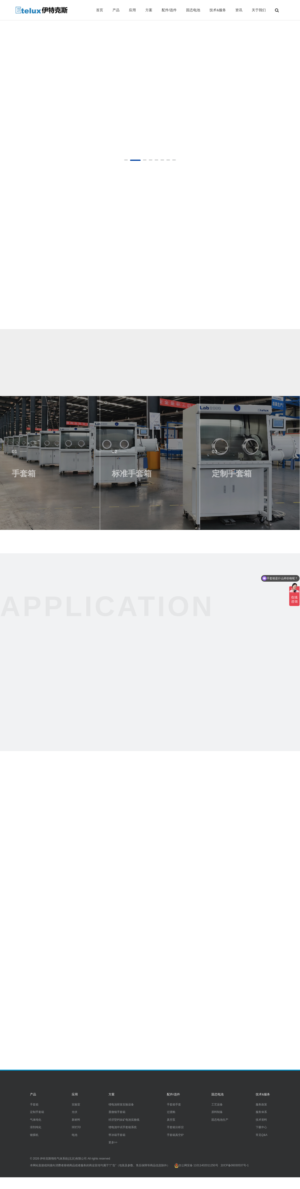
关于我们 (259, 10)
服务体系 (261, 1112)
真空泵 (171, 1119)
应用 (132, 10)
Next (295, 84)
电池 (74, 1135)
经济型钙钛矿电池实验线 (124, 1119)
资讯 (238, 10)
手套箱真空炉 (175, 1135)
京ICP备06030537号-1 (235, 1165)
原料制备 (217, 1112)
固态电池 (193, 10)
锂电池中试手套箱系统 (123, 1127)
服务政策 (261, 1104)
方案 (148, 10)
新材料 (76, 1119)
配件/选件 (169, 10)
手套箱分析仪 (175, 1127)
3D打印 (76, 1127)
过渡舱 (171, 1112)
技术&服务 (218, 10)
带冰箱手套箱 (117, 1135)
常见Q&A (261, 1135)
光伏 (74, 1112)
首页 (99, 10)
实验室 (76, 1104)
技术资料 (261, 1119)
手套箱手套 (174, 1104)
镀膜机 (34, 1135)
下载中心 (261, 1127)
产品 (116, 10)
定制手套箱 (37, 1112)
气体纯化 (35, 1119)
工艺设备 (217, 1104)
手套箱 (34, 1104)
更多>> (113, 1142)
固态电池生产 (219, 1119)
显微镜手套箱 (117, 1112)
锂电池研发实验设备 (121, 1104)
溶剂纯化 (35, 1127)
